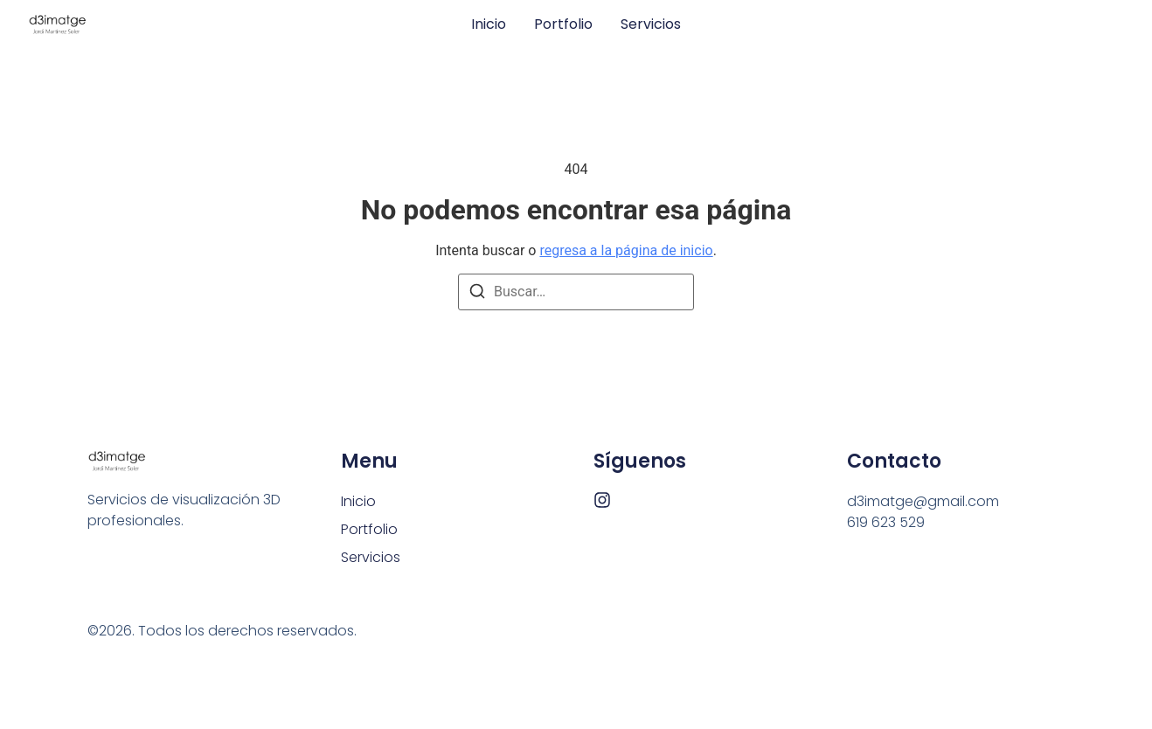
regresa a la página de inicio (625, 250)
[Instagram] (602, 500)
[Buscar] (477, 294)
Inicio (488, 24)
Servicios (651, 24)
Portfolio (563, 24)
